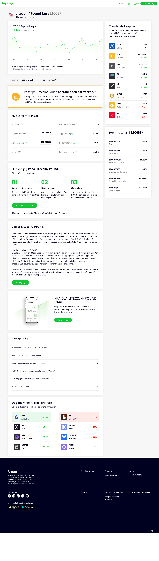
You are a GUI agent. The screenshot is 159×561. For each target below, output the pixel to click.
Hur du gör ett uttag (113, 482)
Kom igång (20, 282)
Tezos (83, 485)
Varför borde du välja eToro (90, 511)
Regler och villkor (112, 523)
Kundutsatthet (111, 498)
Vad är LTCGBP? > (29, 80)
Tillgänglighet (86, 526)
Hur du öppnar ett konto (115, 485)
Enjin (83, 492)
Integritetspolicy (112, 513)
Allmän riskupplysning (114, 520)
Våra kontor (86, 522)
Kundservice (110, 495)
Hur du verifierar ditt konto (114, 490)
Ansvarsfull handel (137, 481)
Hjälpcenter (110, 475)
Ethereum (85, 475)
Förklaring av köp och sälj (140, 491)
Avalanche (85, 482)
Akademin (63, 213)
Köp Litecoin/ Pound (24, 205)
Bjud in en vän (135, 510)
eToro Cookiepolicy (113, 510)
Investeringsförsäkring (139, 520)
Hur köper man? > (49, 80)
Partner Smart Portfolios (139, 523)
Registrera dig (148, 3)
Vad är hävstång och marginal (138, 486)
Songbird (85, 479)
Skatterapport (135, 494)
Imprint (84, 529)
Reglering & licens (112, 516)
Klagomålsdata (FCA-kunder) (114, 534)
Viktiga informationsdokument (115, 528)
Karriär (84, 519)
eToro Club (134, 516)
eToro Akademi (135, 498)
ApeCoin (84, 489)
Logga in (135, 3)
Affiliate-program (136, 513)
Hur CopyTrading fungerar (136, 477)
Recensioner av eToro (90, 516)
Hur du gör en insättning (115, 479)
